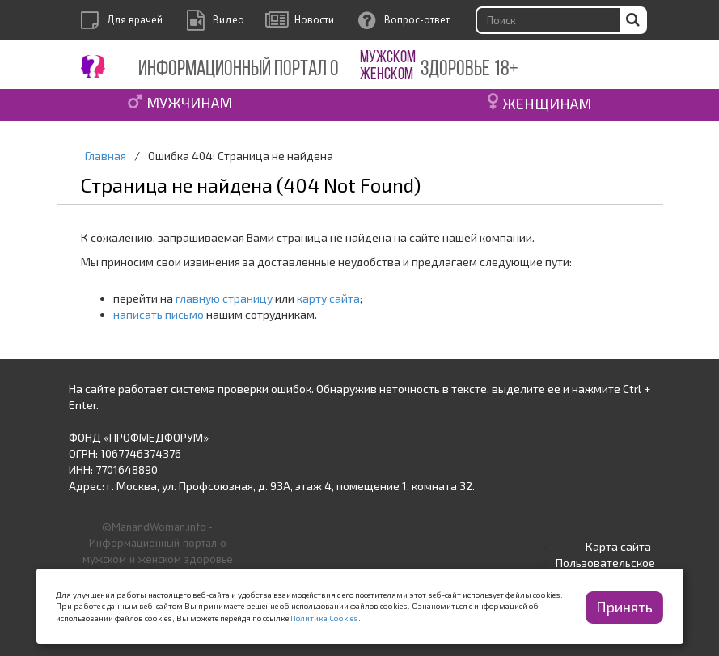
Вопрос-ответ (417, 20)
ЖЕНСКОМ (386, 74)
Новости (314, 20)
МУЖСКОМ (388, 57)
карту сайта (328, 298)
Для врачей (135, 20)
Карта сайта (618, 546)
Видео (228, 20)
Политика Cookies (324, 618)
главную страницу (224, 298)
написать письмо (158, 314)
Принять (624, 607)
